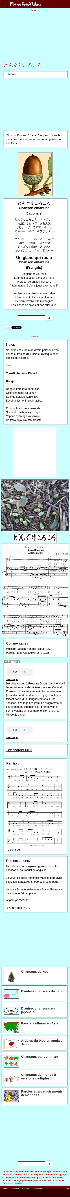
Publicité (25, 1189)
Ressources (36, 1189)
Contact (15, 1189)
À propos (5, 1189)
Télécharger (12, 679)
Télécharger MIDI (19, 750)
